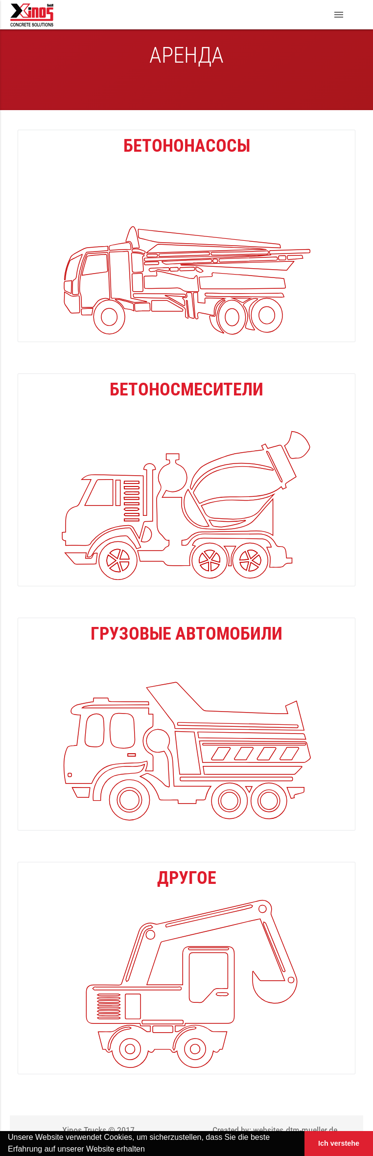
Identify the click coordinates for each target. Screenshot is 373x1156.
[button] (148, 1150)
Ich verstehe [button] (338, 1143)
